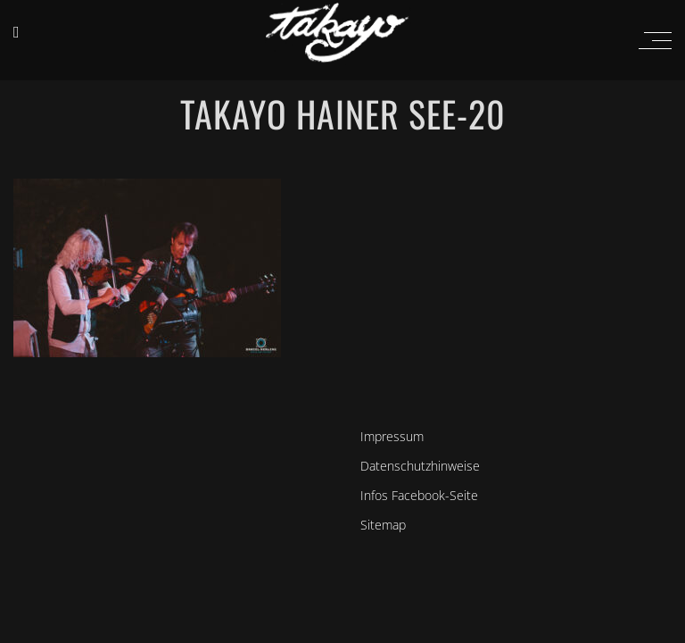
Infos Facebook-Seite (419, 495)
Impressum (392, 436)
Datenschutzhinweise (420, 465)
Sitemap (383, 524)
